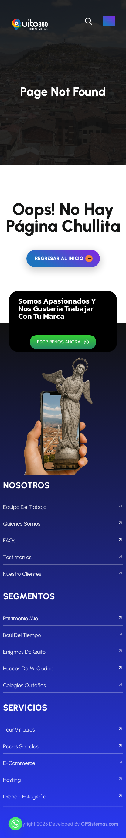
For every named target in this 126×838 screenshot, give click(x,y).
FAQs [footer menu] (63, 540)
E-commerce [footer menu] (63, 763)
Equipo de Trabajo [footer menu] (63, 507)
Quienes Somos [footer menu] (63, 523)
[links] (30, 25)
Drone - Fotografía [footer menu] (63, 796)
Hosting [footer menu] (63, 779)
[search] (88, 21)
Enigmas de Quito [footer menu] (63, 651)
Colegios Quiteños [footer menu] (63, 685)
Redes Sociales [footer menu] (63, 746)
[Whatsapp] (15, 823)
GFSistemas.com (99, 824)
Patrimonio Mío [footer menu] (63, 618)
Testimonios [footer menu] (63, 557)
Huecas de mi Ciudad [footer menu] (63, 668)
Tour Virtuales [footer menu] (63, 729)
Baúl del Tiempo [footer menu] (63, 635)
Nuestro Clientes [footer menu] (63, 574)
